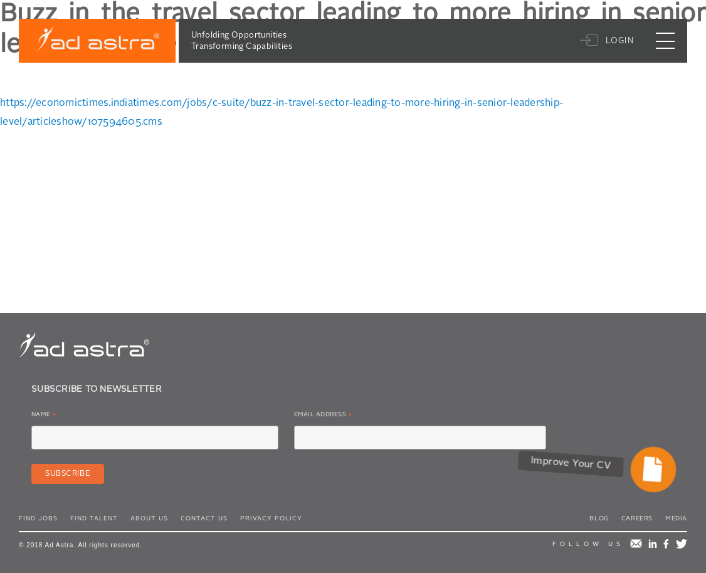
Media (676, 518)
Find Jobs (38, 518)
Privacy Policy (271, 518)
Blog (598, 518)
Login (620, 41)
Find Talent (94, 518)
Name (43, 416)
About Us (149, 518)
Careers (637, 518)
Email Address (323, 416)
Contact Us (204, 518)
